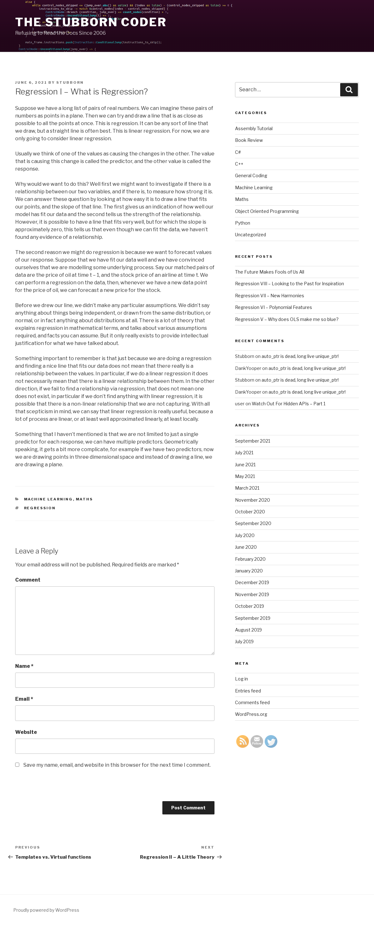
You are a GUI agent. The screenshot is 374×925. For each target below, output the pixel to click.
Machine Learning (48, 499)
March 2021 (247, 488)
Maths (84, 499)
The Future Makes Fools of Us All (269, 272)
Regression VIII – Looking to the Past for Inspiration (289, 283)
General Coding (251, 175)
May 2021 (245, 476)
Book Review (249, 140)
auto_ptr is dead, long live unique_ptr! (300, 356)
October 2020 (250, 511)
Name (24, 666)
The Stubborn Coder (91, 22)
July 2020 (245, 535)
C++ (239, 163)
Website (26, 732)
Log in (241, 678)
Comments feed (252, 702)
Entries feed (248, 690)
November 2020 (252, 500)
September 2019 (252, 618)
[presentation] (63, 789)
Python (242, 223)
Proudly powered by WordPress (46, 910)
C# (238, 152)
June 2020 (246, 547)
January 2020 (249, 570)
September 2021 (252, 441)
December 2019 (252, 582)
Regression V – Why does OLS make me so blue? (287, 319)
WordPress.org (251, 714)
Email (24, 699)
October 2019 (249, 606)
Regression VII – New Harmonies (269, 295)
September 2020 (253, 523)
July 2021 (244, 452)
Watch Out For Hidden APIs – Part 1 (288, 403)
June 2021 (245, 464)
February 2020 (250, 559)
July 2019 (244, 641)
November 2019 (252, 594)
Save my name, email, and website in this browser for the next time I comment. (117, 765)
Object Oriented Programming (267, 211)
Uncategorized (250, 234)
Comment (27, 580)
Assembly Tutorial (254, 128)
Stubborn (70, 82)
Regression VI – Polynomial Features (273, 307)
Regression (40, 508)
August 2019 (248, 629)
